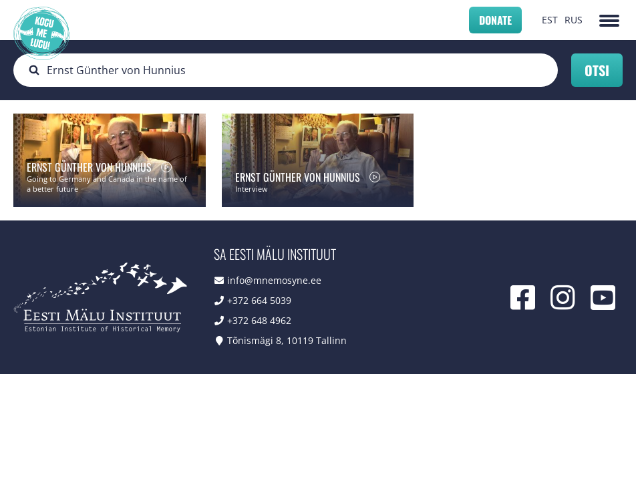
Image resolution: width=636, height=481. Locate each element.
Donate (495, 20)
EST (550, 19)
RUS (574, 19)
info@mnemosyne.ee (274, 280)
